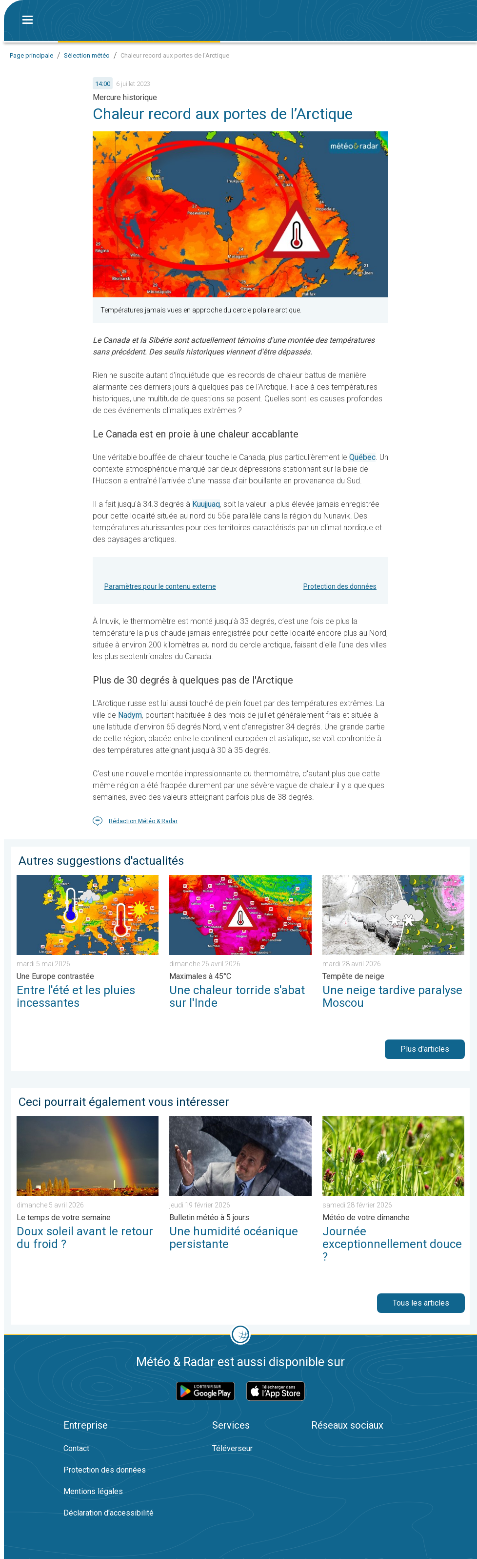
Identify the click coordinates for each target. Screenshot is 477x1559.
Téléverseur (232, 1448)
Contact (76, 1448)
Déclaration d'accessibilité (108, 1512)
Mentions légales (93, 1491)
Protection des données (340, 586)
